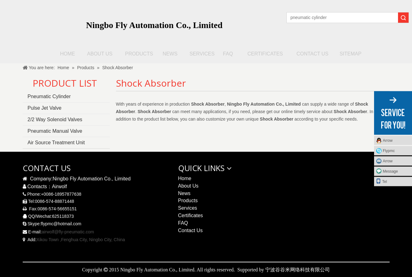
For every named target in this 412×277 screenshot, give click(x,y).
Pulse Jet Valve (45, 108)
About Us (188, 186)
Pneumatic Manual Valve (55, 131)
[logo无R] (46, 22)
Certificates (190, 215)
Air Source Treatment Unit (56, 142)
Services (187, 208)
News (184, 193)
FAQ (183, 223)
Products (188, 200)
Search (403, 17)
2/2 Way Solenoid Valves (55, 119)
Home (185, 178)
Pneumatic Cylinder (49, 96)
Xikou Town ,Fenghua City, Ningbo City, (74, 239)
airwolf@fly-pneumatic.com (68, 231)
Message (390, 171)
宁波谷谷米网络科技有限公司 (297, 269)
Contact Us (190, 230)
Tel (381, 181)
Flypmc (389, 150)
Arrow (387, 140)
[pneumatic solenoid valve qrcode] (330, 182)
